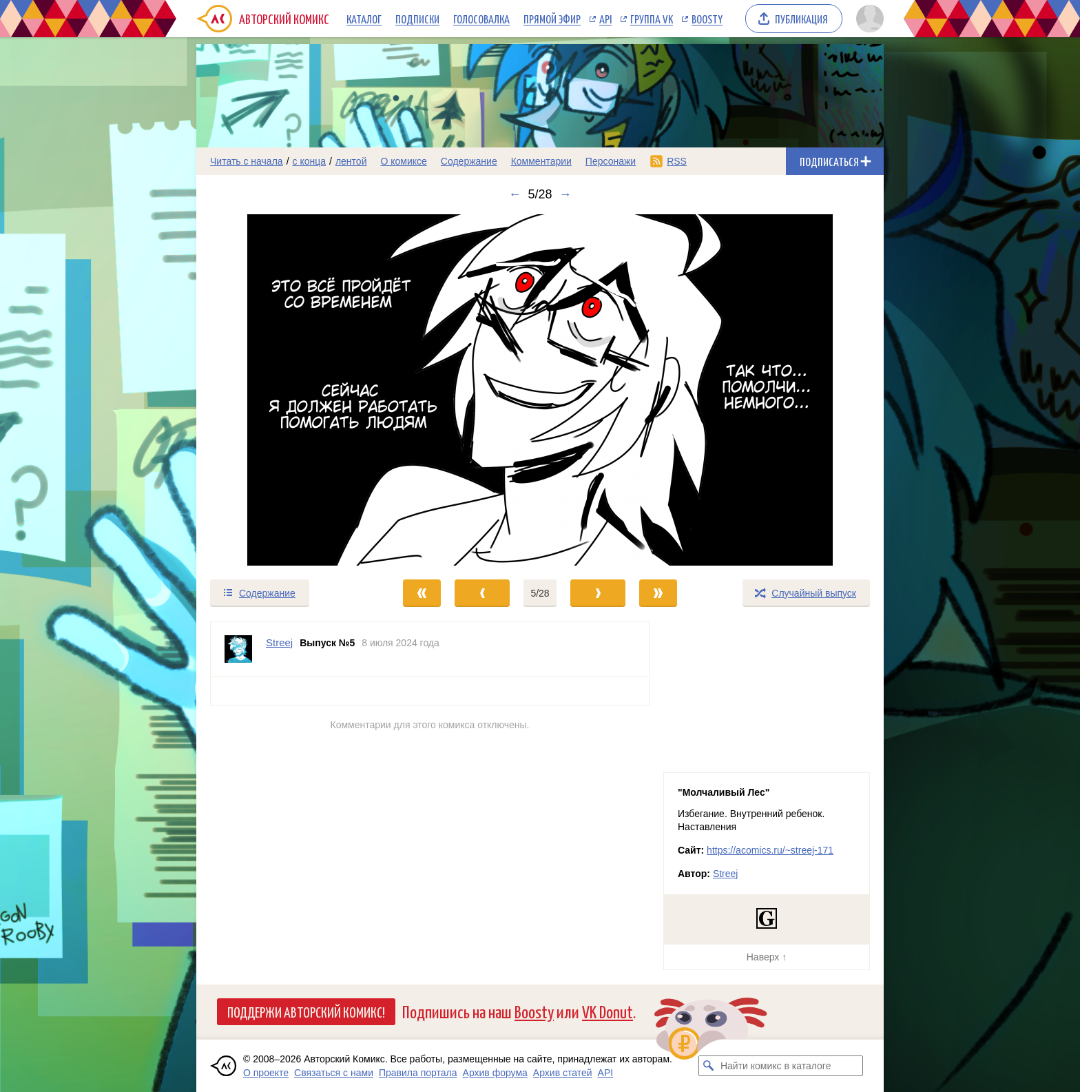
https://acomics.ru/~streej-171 (770, 850)
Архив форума (495, 1072)
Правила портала (418, 1072)
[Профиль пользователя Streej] (238, 649)
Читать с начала (246, 161)
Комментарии (541, 161)
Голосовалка (481, 18)
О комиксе (403, 161)
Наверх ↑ (767, 956)
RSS (677, 161)
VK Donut (607, 1011)
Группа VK (651, 18)
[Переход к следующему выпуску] (540, 390)
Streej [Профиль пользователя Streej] (279, 642)
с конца (309, 161)
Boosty (707, 18)
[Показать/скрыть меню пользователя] (867, 18)
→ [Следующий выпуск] (565, 194)
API (605, 18)
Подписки (417, 18)
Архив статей (562, 1072)
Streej (725, 873)
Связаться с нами (333, 1072)
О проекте (266, 1072)
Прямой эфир (552, 18)
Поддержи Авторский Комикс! (306, 1011)
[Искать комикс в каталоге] (708, 1065)
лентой (351, 161)
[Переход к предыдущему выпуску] (282, 390)
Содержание (469, 161)
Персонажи (610, 161)
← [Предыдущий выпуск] (514, 194)
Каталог (364, 18)
